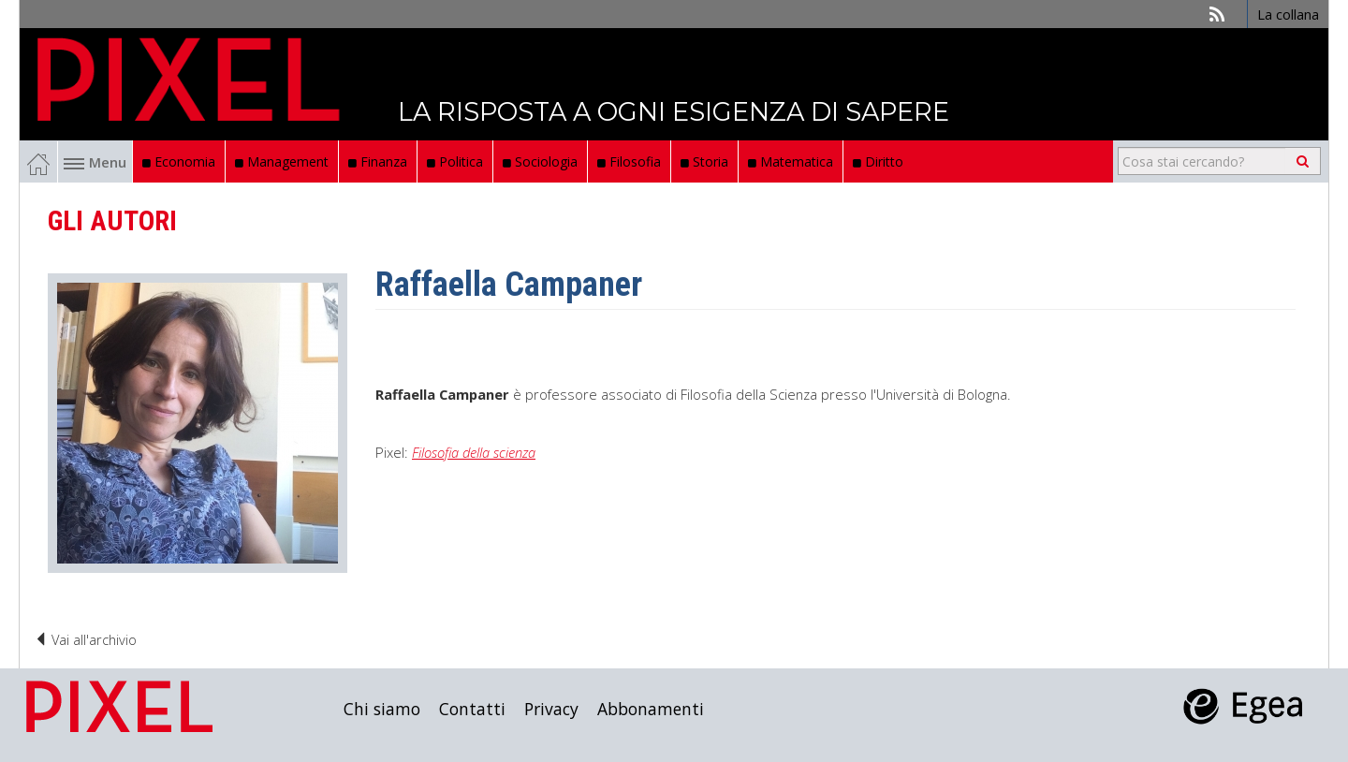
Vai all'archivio (85, 639)
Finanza (377, 161)
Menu (95, 162)
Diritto (878, 161)
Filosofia (629, 161)
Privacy (551, 708)
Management (282, 161)
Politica (455, 161)
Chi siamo (382, 708)
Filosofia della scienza (473, 452)
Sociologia (540, 161)
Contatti (472, 708)
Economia (178, 161)
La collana (1288, 14)
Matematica (790, 161)
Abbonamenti (650, 708)
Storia (704, 161)
